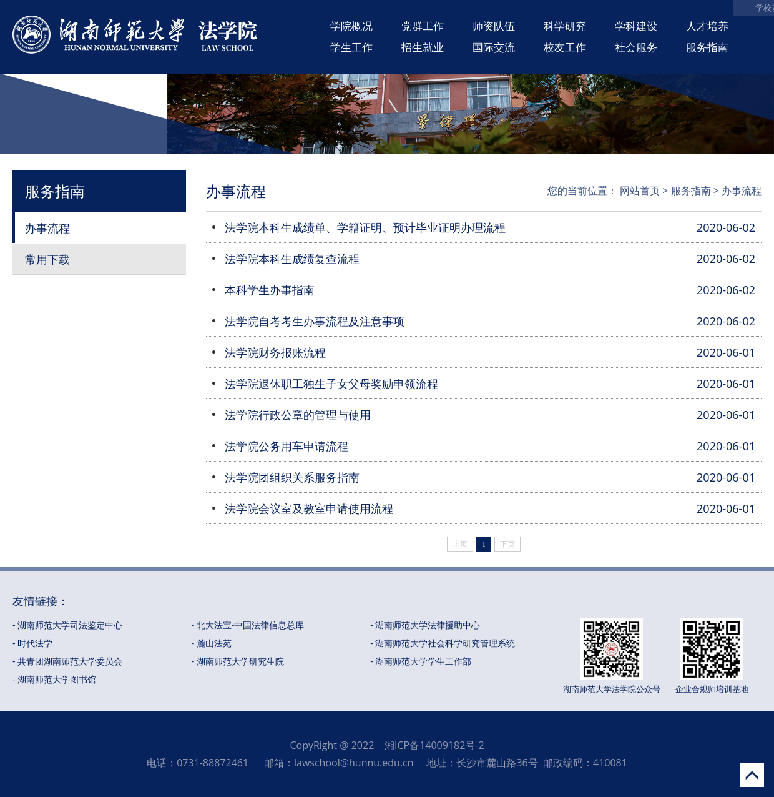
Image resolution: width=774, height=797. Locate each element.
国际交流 (494, 47)
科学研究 (565, 26)
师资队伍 (494, 26)
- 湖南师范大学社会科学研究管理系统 (442, 643)
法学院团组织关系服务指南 (292, 477)
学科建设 (636, 26)
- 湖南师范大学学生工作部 (420, 661)
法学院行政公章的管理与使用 (298, 414)
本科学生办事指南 (270, 289)
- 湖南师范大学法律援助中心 (425, 625)
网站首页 (640, 190)
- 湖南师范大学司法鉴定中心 (67, 625)
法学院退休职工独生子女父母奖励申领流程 (331, 383)
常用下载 (47, 259)
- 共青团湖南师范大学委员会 (67, 661)
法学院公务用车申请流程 (286, 445)
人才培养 (707, 26)
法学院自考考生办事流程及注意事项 (314, 321)
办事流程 (47, 227)
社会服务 (636, 47)
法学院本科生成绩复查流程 (292, 258)
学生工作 (351, 47)
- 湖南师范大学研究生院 (238, 661)
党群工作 (422, 26)
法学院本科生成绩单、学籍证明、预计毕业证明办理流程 (365, 227)
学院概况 (351, 26)
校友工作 (565, 47)
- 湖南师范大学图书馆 (54, 679)
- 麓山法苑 (212, 643)
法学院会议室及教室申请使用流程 (309, 508)
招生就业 (422, 47)
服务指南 (707, 47)
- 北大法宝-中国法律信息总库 (248, 625)
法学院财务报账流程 (275, 352)
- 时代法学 (32, 643)
